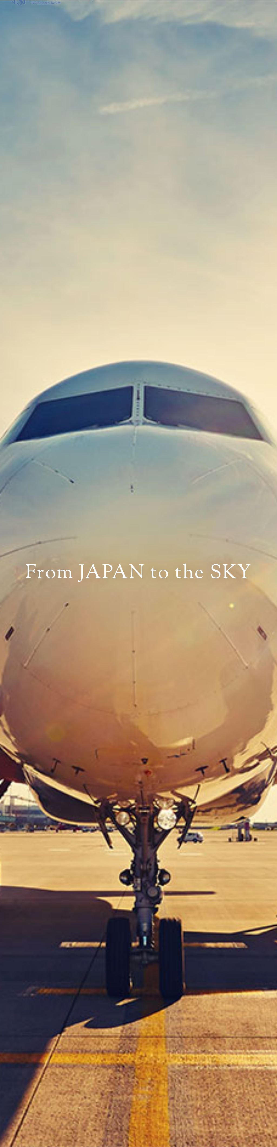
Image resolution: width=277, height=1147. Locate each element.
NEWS (148, 16)
